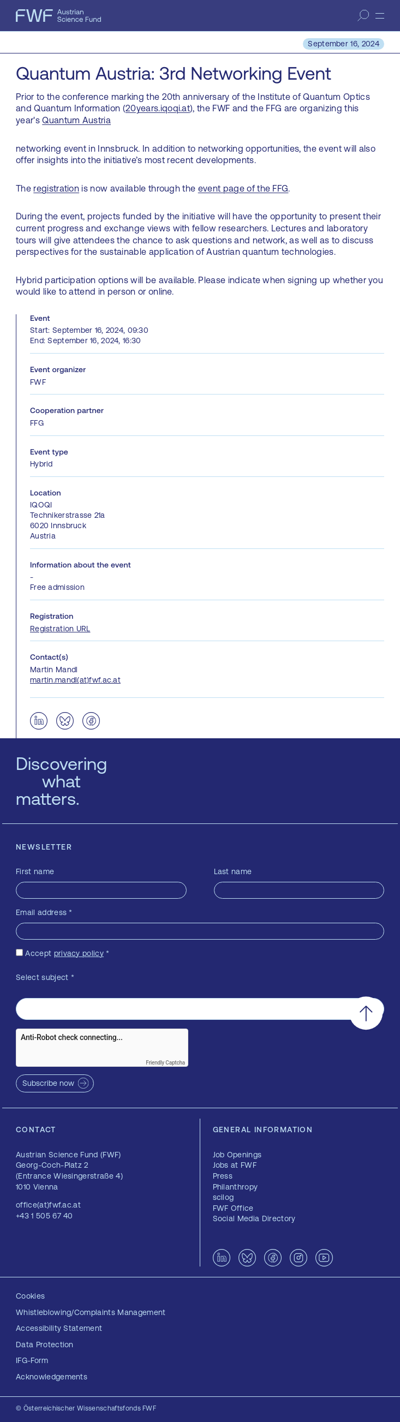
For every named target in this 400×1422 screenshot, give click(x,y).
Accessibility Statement (59, 1328)
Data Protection (45, 1344)
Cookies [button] (30, 1296)
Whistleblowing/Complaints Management (91, 1312)
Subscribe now (48, 1083)
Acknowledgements (51, 1376)
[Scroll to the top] (366, 1013)
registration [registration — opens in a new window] (56, 188)
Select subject (45, 977)
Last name (233, 871)
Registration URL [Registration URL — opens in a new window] (60, 628)
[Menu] (379, 15)
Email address (44, 912)
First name (35, 871)
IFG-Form (32, 1360)
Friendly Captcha (165, 1063)
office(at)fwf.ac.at (48, 1204)
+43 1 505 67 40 (44, 1215)
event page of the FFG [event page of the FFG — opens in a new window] (243, 188)
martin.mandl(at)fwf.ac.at (75, 680)
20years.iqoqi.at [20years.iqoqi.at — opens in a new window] (158, 108)
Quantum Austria (76, 120)
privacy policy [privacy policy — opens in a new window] (79, 953)
